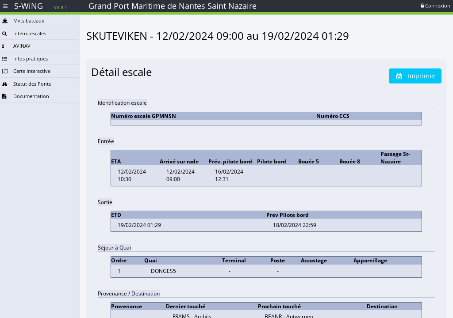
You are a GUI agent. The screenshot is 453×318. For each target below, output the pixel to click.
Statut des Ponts (26, 83)
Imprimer (415, 76)
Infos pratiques (25, 58)
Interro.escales (24, 33)
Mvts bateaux (23, 20)
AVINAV (16, 45)
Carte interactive (26, 71)
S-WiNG (40, 5)
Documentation (25, 96)
